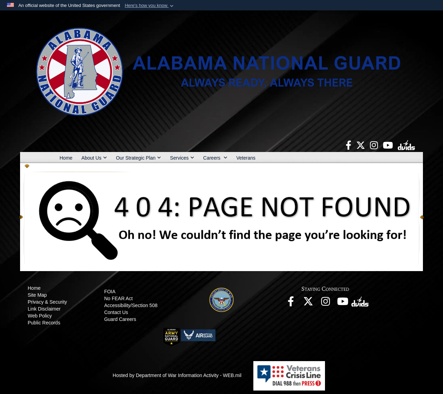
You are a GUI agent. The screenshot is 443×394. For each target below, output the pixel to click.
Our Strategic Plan (138, 158)
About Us (94, 158)
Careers (215, 158)
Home (66, 158)
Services (182, 158)
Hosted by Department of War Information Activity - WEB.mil (177, 375)
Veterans (245, 158)
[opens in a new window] (348, 144)
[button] (150, 5)
